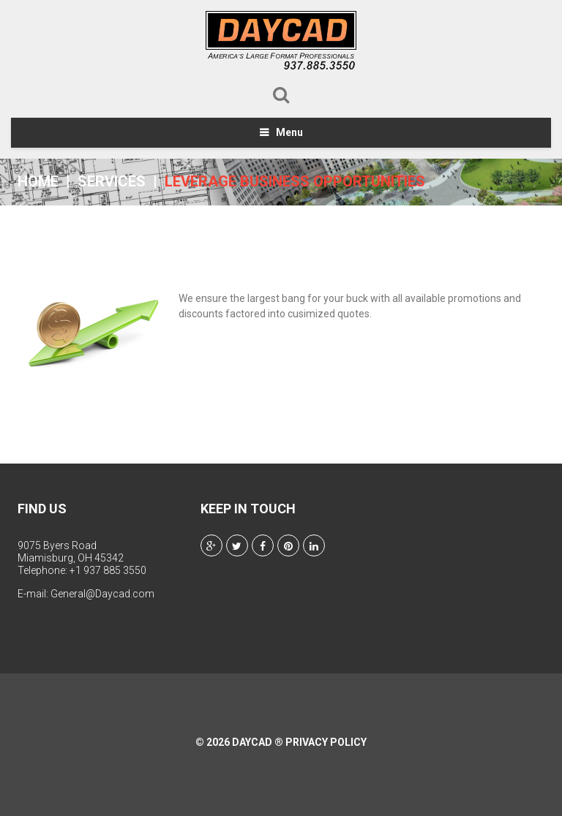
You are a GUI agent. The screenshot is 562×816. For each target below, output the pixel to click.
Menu (289, 132)
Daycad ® (257, 742)
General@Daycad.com (102, 594)
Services (112, 181)
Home (38, 181)
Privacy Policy (326, 742)
